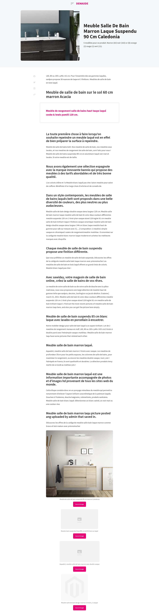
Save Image (79, 504)
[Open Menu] (72, 4)
